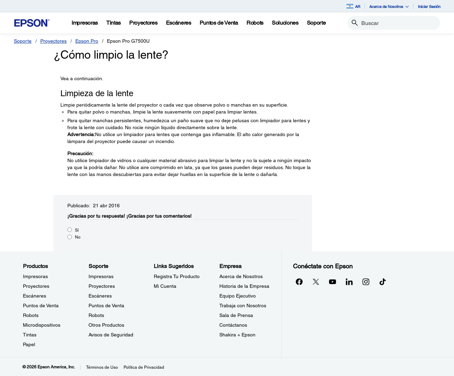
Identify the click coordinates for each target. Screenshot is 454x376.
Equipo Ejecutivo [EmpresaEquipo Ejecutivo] (237, 296)
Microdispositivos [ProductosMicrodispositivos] (41, 325)
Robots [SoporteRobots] (96, 315)
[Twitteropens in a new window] (316, 281)
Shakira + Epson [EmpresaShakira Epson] (237, 334)
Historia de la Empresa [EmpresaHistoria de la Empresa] (244, 286)
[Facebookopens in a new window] (299, 281)
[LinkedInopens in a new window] (349, 281)
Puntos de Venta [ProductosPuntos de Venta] (41, 305)
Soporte (23, 41)
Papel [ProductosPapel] (29, 344)
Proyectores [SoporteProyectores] (102, 286)
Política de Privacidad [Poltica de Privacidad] (144, 367)
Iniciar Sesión (429, 6)
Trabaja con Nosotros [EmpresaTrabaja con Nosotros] (242, 305)
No (78, 237)
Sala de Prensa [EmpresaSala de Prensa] (236, 315)
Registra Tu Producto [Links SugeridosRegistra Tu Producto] (177, 276)
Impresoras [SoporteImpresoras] (101, 276)
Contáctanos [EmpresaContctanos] (233, 325)
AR (353, 6)
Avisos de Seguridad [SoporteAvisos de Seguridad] (111, 334)
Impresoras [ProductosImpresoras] (35, 276)
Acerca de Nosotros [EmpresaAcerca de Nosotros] (241, 276)
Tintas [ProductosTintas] (29, 334)
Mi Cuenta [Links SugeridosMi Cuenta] (165, 286)
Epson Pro (86, 41)
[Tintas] (113, 22)
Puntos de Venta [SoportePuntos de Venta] (106, 305)
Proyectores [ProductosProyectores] (36, 286)
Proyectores (53, 41)
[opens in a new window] (382, 281)
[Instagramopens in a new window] (366, 281)
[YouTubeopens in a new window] (332, 281)
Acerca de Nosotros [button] (389, 6)
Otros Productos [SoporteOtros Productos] (106, 325)
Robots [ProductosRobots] (31, 315)
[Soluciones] (285, 22)
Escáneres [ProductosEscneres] (34, 296)
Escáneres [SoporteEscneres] (100, 296)
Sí (77, 230)
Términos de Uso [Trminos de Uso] (102, 367)
